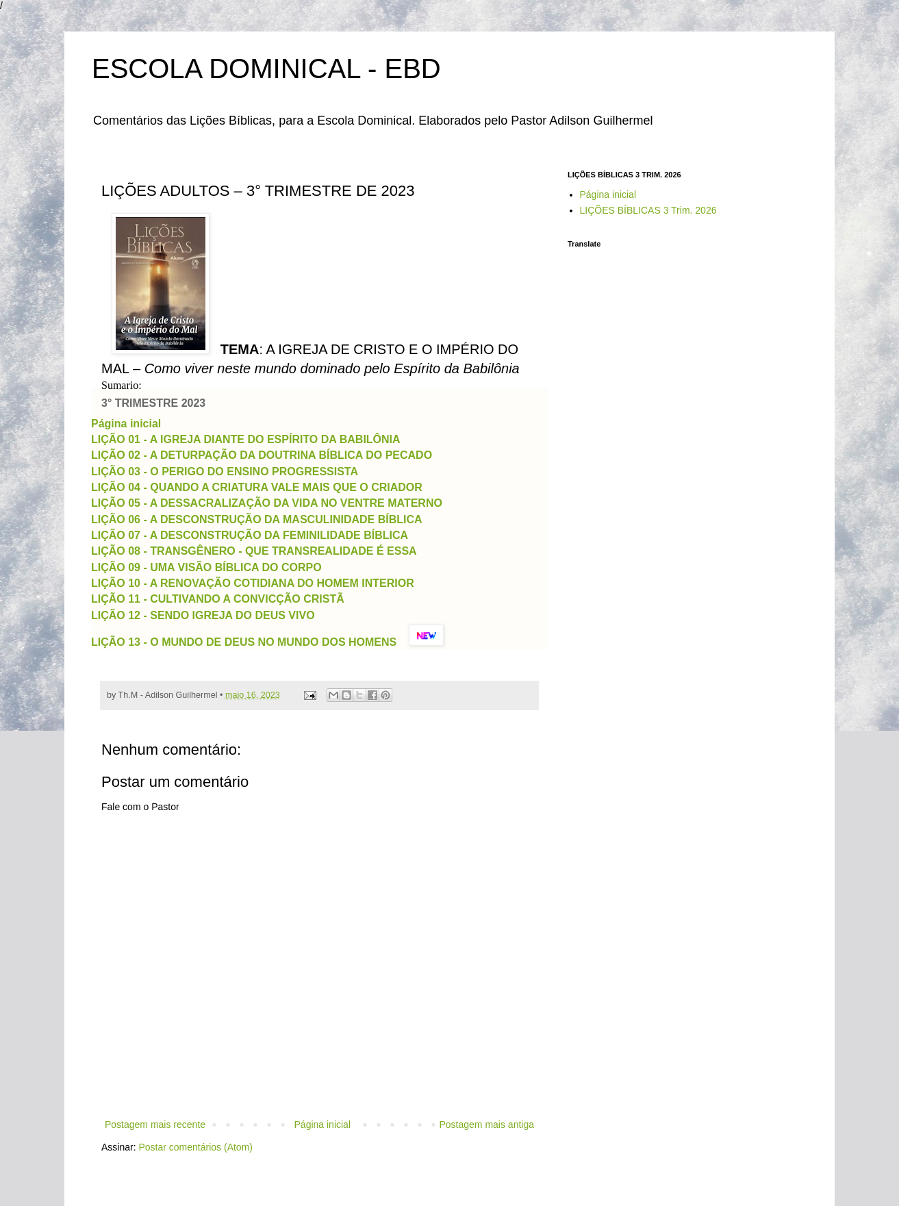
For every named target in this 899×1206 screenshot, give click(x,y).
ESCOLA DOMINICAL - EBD (266, 68)
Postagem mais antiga (486, 1124)
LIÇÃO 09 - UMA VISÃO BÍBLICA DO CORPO (206, 567)
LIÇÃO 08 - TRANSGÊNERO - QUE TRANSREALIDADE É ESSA (253, 551)
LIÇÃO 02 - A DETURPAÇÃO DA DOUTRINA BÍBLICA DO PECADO (261, 455)
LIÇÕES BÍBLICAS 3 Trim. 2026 (648, 210)
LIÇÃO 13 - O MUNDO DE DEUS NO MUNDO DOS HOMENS (243, 642)
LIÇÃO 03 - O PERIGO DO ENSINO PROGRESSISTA (224, 471)
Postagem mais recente (155, 1124)
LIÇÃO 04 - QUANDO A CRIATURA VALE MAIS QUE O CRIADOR (256, 487)
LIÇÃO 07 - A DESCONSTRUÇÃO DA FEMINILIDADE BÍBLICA (249, 535)
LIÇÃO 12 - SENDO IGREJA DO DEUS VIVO (203, 615)
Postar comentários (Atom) (195, 1147)
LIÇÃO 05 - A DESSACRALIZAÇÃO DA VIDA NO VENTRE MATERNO (266, 503)
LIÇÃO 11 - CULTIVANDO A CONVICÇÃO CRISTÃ (217, 599)
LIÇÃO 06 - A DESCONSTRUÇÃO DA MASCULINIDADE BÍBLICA (256, 519)
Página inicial (126, 423)
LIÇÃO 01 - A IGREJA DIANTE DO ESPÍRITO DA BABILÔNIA (245, 439)
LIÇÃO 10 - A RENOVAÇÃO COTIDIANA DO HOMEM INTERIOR (252, 583)
